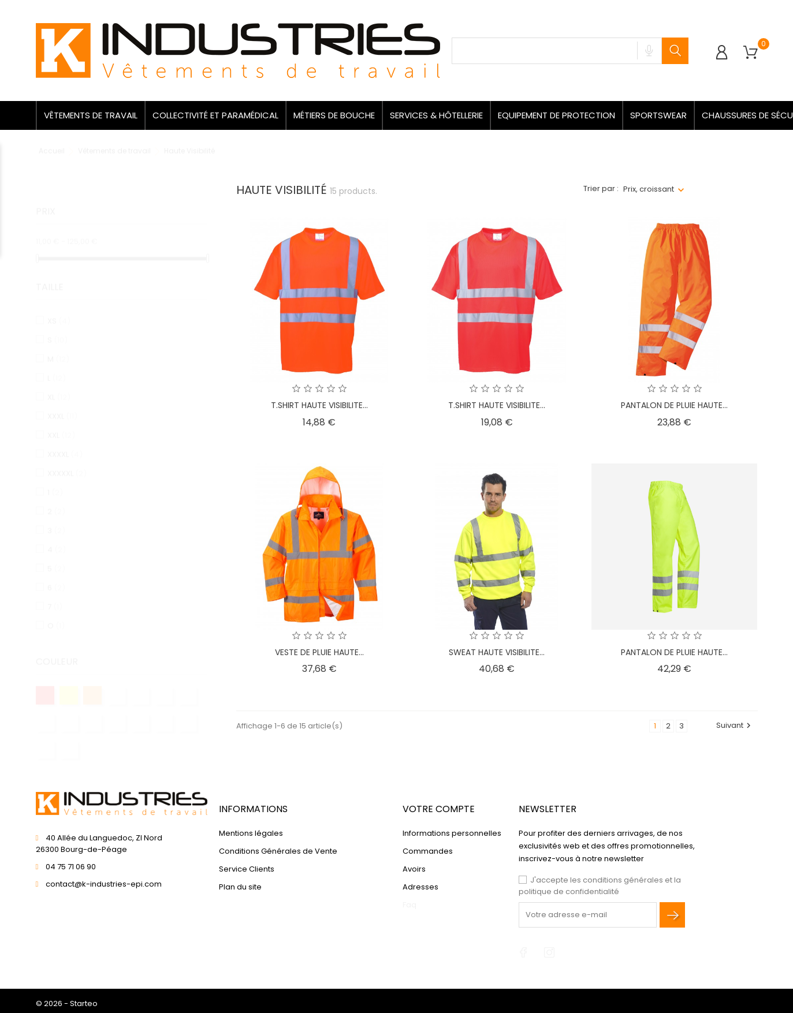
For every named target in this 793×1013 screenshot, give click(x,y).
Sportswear (658, 115)
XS (58, 310)
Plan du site (240, 886)
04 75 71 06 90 (71, 866)
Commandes (428, 851)
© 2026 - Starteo (67, 1003)
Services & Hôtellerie (436, 115)
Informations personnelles (452, 833)
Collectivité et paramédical (215, 115)
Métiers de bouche (334, 115)
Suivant (735, 725)
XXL (61, 424)
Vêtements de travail (90, 115)
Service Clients (246, 869)
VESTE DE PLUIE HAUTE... (319, 652)
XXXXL (65, 443)
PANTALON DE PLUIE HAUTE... (674, 405)
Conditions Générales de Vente (278, 851)
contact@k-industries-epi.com (104, 884)
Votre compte (439, 809)
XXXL (62, 405)
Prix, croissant (648, 189)
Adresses (420, 886)
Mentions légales (251, 833)
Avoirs (414, 869)
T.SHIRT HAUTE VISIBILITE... (319, 405)
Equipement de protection (556, 115)
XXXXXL (67, 462)
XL (58, 386)
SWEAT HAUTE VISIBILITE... (497, 652)
